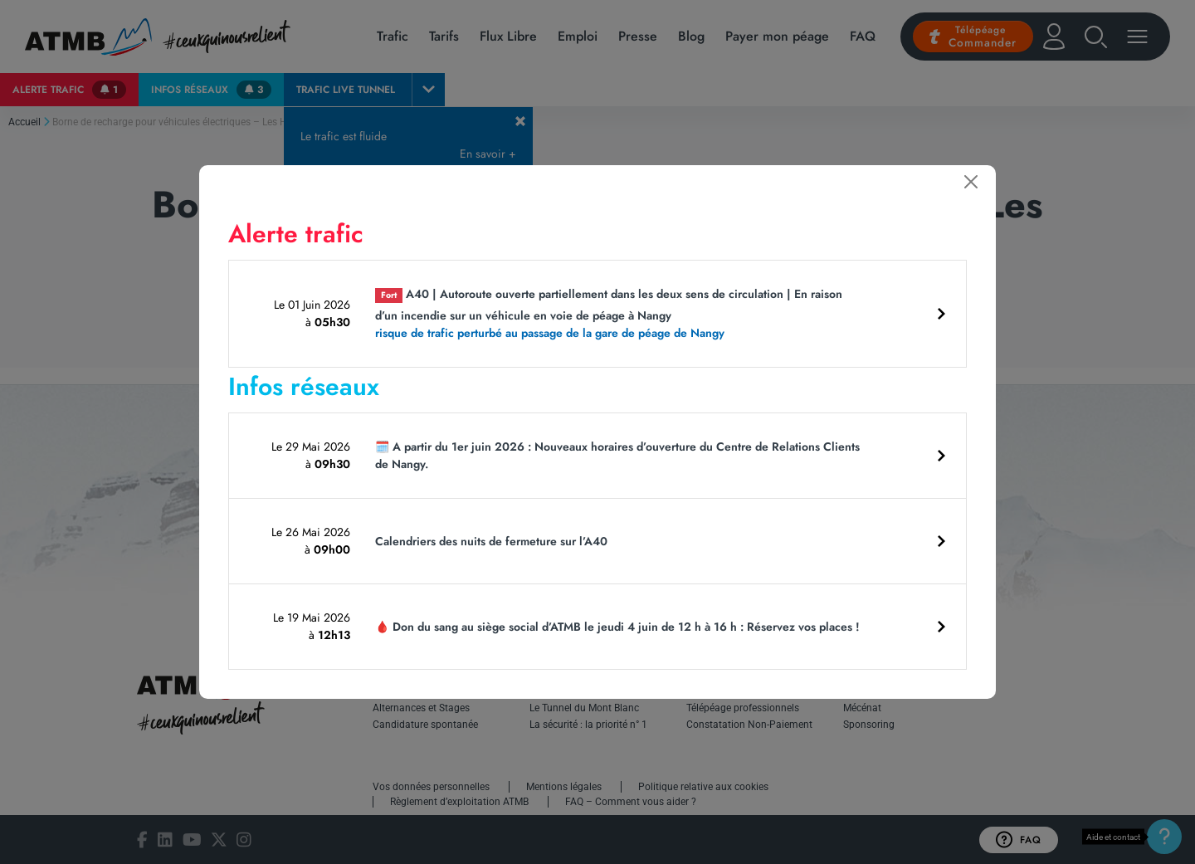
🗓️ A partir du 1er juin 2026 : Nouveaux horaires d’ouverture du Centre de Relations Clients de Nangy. (617, 455)
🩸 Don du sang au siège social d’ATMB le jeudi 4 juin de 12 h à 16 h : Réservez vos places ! (617, 626)
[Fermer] (971, 181)
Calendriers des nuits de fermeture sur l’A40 (491, 541)
